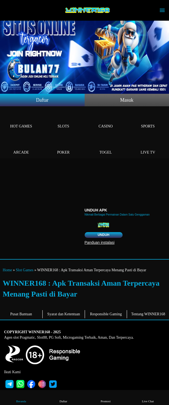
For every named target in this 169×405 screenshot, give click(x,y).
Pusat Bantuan (21, 314)
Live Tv (148, 146)
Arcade (21, 146)
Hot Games (21, 120)
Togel (106, 146)
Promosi (105, 397)
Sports (148, 120)
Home (7, 270)
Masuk (126, 100)
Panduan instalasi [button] (100, 242)
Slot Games (24, 270)
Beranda (21, 397)
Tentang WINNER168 (148, 314)
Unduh (103, 235)
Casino (106, 120)
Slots (63, 120)
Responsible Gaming (106, 314)
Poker (63, 146)
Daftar (42, 100)
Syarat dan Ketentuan (63, 314)
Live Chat (147, 397)
